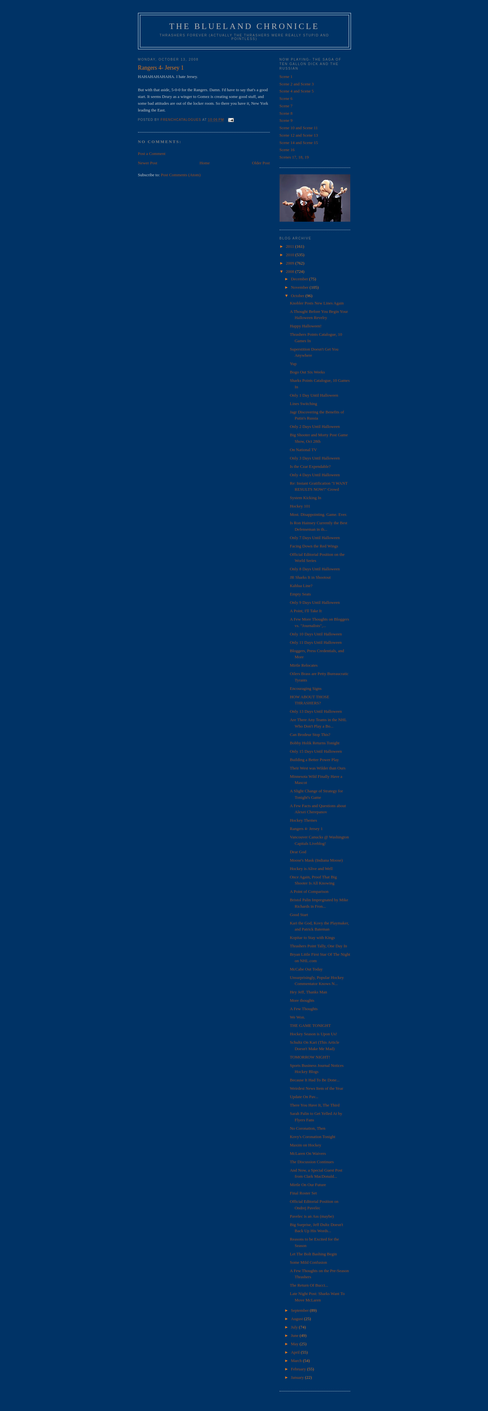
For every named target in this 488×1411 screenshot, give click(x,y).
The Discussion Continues (312, 1161)
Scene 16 (287, 149)
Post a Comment (152, 153)
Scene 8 (286, 113)
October (298, 295)
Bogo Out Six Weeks (307, 372)
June (295, 1335)
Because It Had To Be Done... (315, 1080)
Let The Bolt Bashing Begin (313, 1254)
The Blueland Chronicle (244, 26)
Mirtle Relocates (304, 665)
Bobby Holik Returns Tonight (315, 742)
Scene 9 (286, 120)
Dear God (298, 851)
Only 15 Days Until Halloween (316, 751)
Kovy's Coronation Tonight (312, 1136)
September (300, 1310)
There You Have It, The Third (314, 1105)
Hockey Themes (303, 820)
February (299, 1369)
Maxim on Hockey (305, 1145)
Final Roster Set (303, 1193)
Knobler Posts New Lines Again (317, 303)
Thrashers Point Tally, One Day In (318, 945)
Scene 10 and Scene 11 (299, 127)
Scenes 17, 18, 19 (294, 157)
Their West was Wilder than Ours (317, 768)
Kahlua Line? (301, 585)
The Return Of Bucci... (309, 1285)
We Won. (297, 1017)
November (300, 287)
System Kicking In (305, 497)
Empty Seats (300, 594)
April (296, 1352)
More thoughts (302, 1000)
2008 (290, 271)
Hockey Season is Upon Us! (313, 1033)
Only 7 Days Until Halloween (315, 537)
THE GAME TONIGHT (310, 1025)
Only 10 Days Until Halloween (316, 634)
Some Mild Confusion (308, 1262)
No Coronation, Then (308, 1128)
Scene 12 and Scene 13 (299, 135)
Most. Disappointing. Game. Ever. (318, 514)
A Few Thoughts (304, 1008)
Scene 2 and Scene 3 (297, 84)
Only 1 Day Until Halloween (314, 395)
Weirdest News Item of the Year (316, 1088)
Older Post (261, 162)
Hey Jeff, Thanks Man (308, 992)
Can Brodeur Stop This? (310, 734)
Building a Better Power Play (314, 759)
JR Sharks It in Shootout (310, 577)
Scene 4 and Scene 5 (297, 91)
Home (204, 162)
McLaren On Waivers (308, 1153)
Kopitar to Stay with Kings (312, 937)
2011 (290, 246)
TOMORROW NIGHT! (310, 1057)
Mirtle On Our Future (308, 1184)
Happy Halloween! (306, 326)
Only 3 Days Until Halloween (315, 458)
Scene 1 (286, 76)
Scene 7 (286, 105)
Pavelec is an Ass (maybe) (312, 1216)
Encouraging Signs (306, 688)
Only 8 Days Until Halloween (315, 568)
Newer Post (147, 162)
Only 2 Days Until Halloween (315, 426)
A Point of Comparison (309, 891)
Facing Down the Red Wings (314, 546)
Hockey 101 (300, 506)
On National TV (303, 449)
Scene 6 (286, 98)
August (297, 1318)
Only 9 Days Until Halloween (315, 602)
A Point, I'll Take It (306, 610)
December (300, 278)
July (295, 1327)
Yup (293, 363)
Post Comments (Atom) (181, 174)
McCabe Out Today (306, 969)
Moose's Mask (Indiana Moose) (316, 860)
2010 (290, 254)
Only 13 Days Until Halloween (316, 711)
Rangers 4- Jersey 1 (306, 828)
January (298, 1377)
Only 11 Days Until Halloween (316, 642)
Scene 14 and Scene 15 (299, 142)
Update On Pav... (304, 1096)
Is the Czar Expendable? (310, 466)
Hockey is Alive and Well (311, 868)
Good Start (299, 914)
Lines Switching (303, 403)
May (295, 1343)
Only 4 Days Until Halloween (315, 474)
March (297, 1360)
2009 (290, 263)
